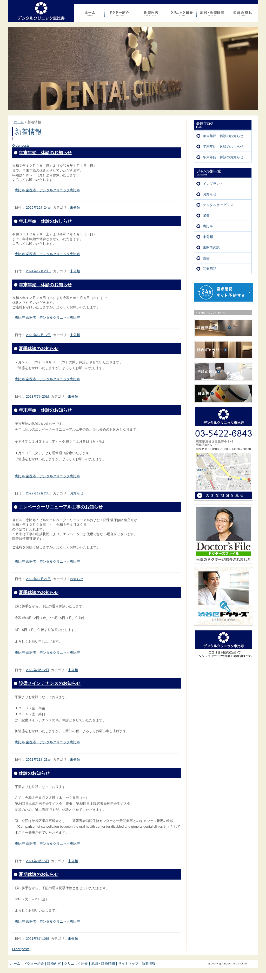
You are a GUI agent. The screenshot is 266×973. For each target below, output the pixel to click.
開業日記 (209, 269)
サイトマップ (128, 963)
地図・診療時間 (103, 963)
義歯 (206, 258)
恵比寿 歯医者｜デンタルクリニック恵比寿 (47, 190)
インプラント (213, 184)
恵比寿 (208, 226)
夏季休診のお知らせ (38, 348)
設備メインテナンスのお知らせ (50, 683)
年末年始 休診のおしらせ (223, 146)
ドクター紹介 (34, 963)
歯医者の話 (211, 247)
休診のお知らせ (34, 773)
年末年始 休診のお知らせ (223, 136)
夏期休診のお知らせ (38, 874)
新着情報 (148, 963)
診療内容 (54, 963)
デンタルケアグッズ (218, 205)
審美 (206, 215)
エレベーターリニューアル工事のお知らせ (61, 507)
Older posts (20, 145)
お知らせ (209, 194)
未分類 (208, 237)
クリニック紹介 (76, 963)
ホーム (19, 122)
